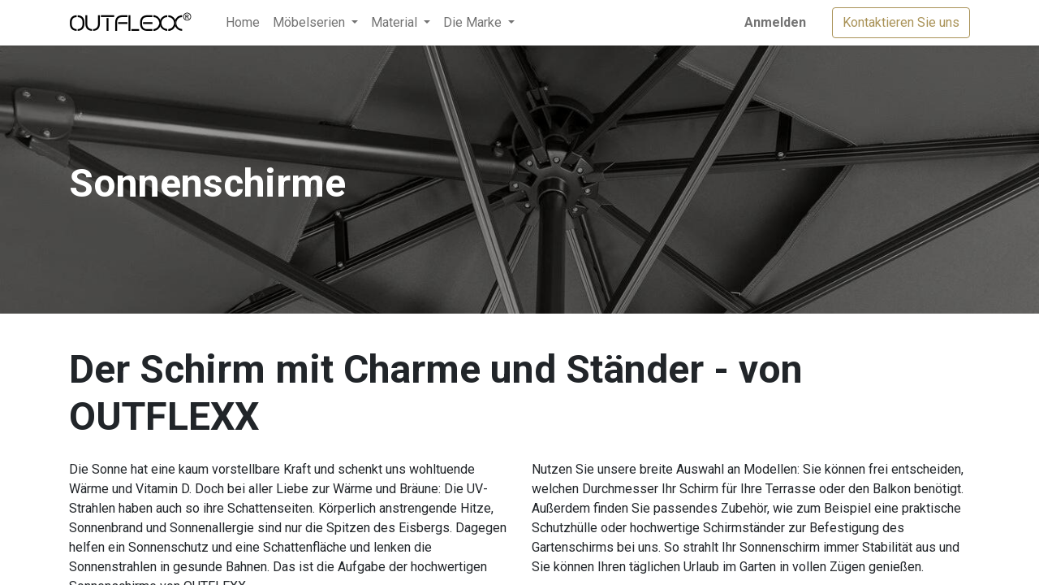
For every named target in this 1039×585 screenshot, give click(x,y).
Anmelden (775, 22)
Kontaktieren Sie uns (901, 22)
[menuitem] (242, 22)
